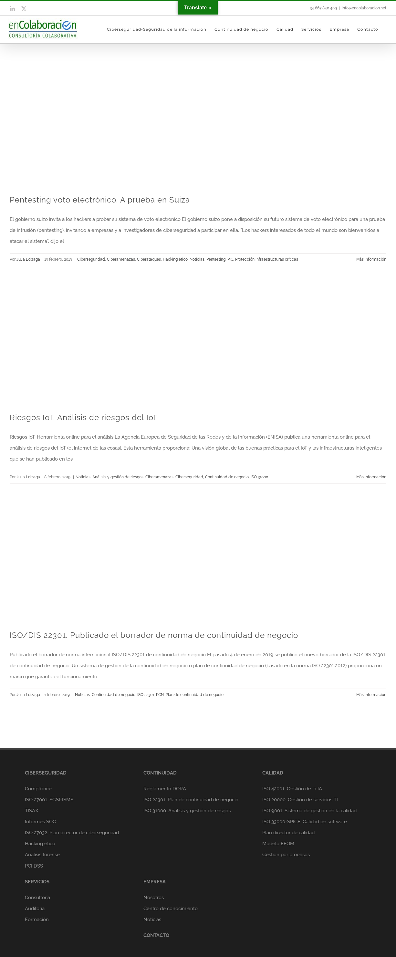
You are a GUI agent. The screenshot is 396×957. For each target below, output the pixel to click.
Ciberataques (149, 259)
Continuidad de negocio (227, 477)
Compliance (38, 789)
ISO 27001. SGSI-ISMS (49, 800)
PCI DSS (34, 866)
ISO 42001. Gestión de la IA (292, 789)
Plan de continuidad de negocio (195, 694)
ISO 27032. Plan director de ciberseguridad (72, 833)
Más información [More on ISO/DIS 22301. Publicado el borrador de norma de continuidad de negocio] (371, 694)
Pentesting (215, 259)
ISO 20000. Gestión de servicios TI (300, 800)
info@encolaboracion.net (364, 8)
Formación (37, 919)
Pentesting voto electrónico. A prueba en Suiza (100, 199)
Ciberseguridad (91, 259)
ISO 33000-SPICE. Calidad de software (304, 822)
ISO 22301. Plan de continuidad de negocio (190, 800)
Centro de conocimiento (170, 908)
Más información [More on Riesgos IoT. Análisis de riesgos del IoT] (371, 477)
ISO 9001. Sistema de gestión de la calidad (309, 811)
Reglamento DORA (164, 789)
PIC (230, 259)
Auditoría (35, 908)
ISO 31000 (259, 477)
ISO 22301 (145, 694)
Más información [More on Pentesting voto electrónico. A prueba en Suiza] (371, 259)
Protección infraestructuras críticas (266, 259)
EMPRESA (154, 882)
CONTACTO (156, 935)
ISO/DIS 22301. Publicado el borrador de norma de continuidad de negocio (154, 635)
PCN (160, 694)
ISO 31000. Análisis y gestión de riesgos (187, 811)
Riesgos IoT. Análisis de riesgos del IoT (84, 417)
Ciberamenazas (121, 259)
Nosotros (153, 897)
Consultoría (37, 897)
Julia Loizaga (28, 259)
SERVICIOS (37, 882)
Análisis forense (42, 855)
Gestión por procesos (286, 855)
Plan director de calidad (288, 833)
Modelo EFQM (278, 844)
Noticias (197, 259)
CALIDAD (272, 773)
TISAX (31, 811)
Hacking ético (175, 259)
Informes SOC (40, 822)
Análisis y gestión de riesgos (117, 477)
